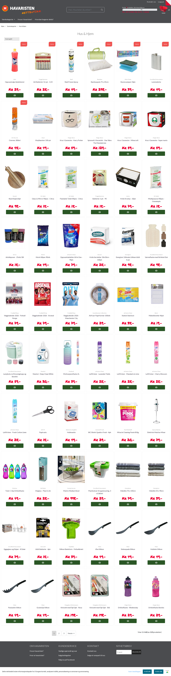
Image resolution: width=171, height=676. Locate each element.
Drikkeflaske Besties (156, 607)
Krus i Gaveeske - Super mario (156, 140)
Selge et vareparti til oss (96, 655)
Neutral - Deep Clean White (43, 374)
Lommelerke (156, 82)
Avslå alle (147, 671)
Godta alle (158, 671)
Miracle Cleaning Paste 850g (128, 432)
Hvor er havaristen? (37, 655)
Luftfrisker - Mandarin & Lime (128, 374)
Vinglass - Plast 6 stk (43, 491)
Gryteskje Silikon (43, 607)
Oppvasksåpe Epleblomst (14, 82)
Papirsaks (43, 432)
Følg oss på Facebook (66, 660)
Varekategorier (8, 19)
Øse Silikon (99, 549)
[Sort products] (11, 39)
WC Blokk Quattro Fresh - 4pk (99, 432)
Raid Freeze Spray (71, 82)
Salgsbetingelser (64, 655)
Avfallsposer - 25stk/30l (15, 257)
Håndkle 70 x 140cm (128, 491)
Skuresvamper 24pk (128, 82)
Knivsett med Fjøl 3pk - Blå (100, 607)
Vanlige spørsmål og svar (67, 651)
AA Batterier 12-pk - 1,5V (43, 82)
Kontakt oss (151, 2)
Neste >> (71, 633)
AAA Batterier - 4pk (42, 549)
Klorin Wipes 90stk (43, 257)
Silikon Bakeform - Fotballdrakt (71, 549)
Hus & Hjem (21, 26)
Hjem (2, 26)
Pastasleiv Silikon (14, 607)
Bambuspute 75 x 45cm (100, 82)
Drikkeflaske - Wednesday (128, 607)
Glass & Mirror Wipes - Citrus (43, 199)
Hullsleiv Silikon (156, 549)
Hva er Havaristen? (25, 19)
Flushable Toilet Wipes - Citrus (71, 199)
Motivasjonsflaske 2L (71, 374)
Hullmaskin (71, 432)
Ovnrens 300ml (14, 140)
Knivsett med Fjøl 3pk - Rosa (71, 607)
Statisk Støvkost (128, 315)
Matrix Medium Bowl (71, 491)
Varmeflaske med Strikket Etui (156, 257)
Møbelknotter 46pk (156, 315)
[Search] (85, 9)
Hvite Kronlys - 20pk (128, 199)
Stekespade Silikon (128, 549)
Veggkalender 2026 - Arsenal (43, 315)
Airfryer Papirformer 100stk (99, 315)
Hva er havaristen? (37, 651)
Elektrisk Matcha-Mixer (156, 432)
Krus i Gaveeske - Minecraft (127, 140)
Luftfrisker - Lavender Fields (99, 374)
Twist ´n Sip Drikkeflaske (14, 491)
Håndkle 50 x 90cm (156, 491)
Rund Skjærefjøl (15, 199)
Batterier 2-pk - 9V (99, 199)
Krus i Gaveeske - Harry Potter (71, 140)
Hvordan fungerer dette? (44, 19)
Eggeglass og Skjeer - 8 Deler (15, 549)
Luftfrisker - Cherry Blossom (156, 374)
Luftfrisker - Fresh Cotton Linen (14, 432)
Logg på (161, 2)
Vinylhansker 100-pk (43, 140)
